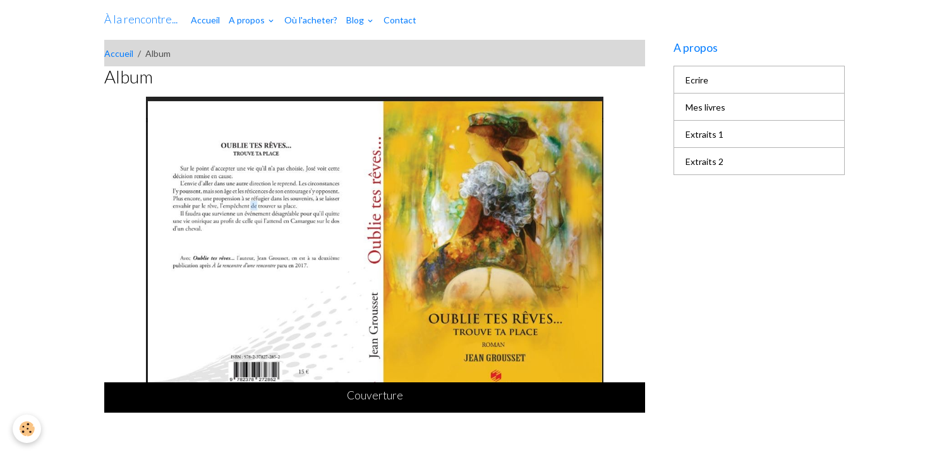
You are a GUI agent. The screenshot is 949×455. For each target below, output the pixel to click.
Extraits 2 (704, 161)
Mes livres (705, 107)
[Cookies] (27, 429)
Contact (400, 20)
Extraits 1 (704, 134)
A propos (248, 20)
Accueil (205, 20)
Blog (356, 20)
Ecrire (697, 80)
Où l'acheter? (310, 20)
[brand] (141, 19)
